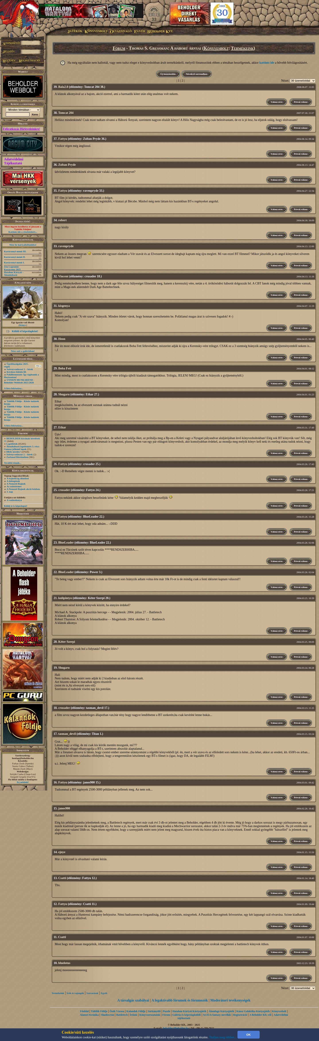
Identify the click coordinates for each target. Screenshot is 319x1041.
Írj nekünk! (23, 782)
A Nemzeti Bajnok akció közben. (23, 489)
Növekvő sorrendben (196, 74)
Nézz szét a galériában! (23, 351)
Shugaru (64, 394)
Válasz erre (276, 102)
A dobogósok (13, 481)
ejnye (61, 852)
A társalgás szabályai (133, 1000)
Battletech (122, 1014)
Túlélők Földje (99, 1011)
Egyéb (104, 993)
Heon (61, 339)
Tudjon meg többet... (223, 1037)
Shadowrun (107, 1014)
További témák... (12, 462)
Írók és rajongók (75, 993)
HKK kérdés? (13, 451)
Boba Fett (64, 368)
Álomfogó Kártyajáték (221, 1011)
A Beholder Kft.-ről (260, 1014)
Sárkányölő (154, 1011)
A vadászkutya (14, 500)
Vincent (63, 276)
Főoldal (84, 1011)
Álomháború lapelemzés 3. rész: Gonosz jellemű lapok (21, 447)
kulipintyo (65, 598)
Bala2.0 (63, 87)
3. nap (10, 491)
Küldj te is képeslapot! (15, 506)
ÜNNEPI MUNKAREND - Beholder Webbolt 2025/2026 (19, 381)
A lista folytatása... (13, 388)
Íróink (133, 1014)
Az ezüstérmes (14, 486)
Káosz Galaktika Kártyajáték (253, 1011)
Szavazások (92, 993)
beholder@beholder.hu (176, 1028)
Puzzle (166, 1011)
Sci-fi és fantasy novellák (217, 1014)
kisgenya (64, 306)
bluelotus (64, 963)
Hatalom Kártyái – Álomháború (14, 273)
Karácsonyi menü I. (14, 262)
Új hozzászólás (168, 74)
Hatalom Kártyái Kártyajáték (189, 1011)
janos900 (64, 808)
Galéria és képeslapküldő (186, 1014)
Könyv (22, 325)
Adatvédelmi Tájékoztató (13, 161)
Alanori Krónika (89, 1014)
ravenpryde (66, 246)
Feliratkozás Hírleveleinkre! (21, 129)
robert (62, 220)
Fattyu (62, 138)
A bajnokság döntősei (18, 478)
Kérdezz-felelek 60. (17, 372)
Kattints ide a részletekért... (22, 232)
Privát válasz (300, 102)
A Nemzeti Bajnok (16, 483)
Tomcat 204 (66, 112)
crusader (64, 490)
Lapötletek (12, 443)
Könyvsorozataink (149, 1014)
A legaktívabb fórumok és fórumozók (180, 1000)
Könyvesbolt (216, 48)
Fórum (119, 48)
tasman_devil (67, 733)
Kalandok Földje (136, 1011)
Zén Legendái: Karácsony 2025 (12, 268)
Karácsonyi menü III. (15, 251)
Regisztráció (240, 1014)
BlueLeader (66, 542)
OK (248, 1034)
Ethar (62, 427)
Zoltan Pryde (67, 164)
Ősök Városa (117, 1011)
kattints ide (266, 62)
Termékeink (242, 48)
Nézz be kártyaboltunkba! (22, 244)
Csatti (62, 878)
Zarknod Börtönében (17, 457)
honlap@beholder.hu (23, 758)
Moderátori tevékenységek (230, 1000)
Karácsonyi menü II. (14, 257)
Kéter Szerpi (66, 641)
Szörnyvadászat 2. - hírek (20, 369)
